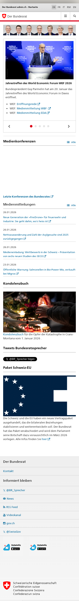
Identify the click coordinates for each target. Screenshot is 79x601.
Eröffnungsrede (27, 104)
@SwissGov (13, 524)
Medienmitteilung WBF (32, 108)
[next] (69, 126)
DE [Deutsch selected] (53, 7)
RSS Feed (12, 499)
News (10, 491)
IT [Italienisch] (64, 7)
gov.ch (11, 515)
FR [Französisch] (59, 7)
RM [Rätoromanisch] (69, 7)
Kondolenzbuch (13, 334)
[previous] (9, 126)
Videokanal (14, 507)
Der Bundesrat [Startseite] (17, 16)
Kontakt (8, 463)
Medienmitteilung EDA (31, 112)
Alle (73, 142)
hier (44, 431)
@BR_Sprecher (15, 482)
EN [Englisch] (74, 7)
